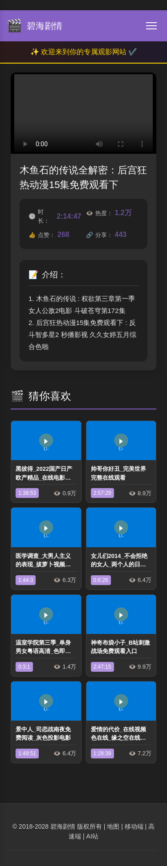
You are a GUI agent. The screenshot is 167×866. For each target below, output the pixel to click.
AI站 (92, 836)
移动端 (134, 826)
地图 (113, 826)
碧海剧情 (62, 826)
